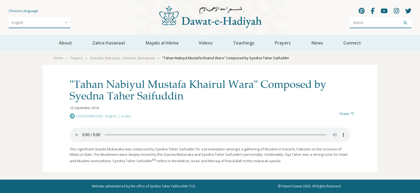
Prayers (283, 43)
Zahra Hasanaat (108, 43)
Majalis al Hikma (162, 43)
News (317, 43)
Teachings (243, 43)
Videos (206, 43)
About (65, 43)
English (111, 116)
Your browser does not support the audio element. (210, 135)
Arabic (126, 116)
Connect (352, 43)
